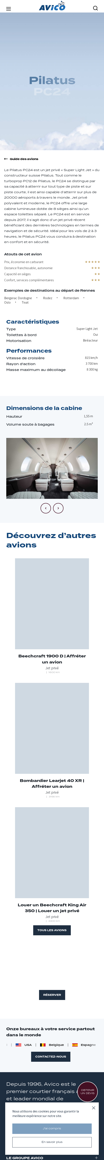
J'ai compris (52, 1129)
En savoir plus (52, 1142)
